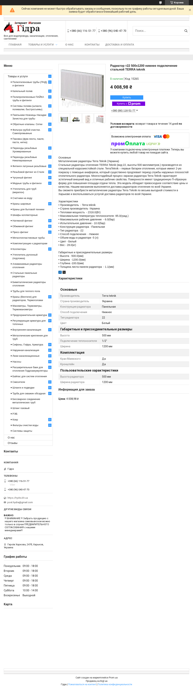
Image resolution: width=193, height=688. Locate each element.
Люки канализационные (25, 355)
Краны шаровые (21, 203)
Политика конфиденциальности (115, 684)
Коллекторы (19, 249)
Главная (15, 44)
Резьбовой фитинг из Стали (28, 172)
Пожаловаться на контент (82, 684)
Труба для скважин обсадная (28, 393)
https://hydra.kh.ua (18, 497)
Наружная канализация (25, 350)
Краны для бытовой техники (28, 209)
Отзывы (12, 443)
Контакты (92, 44)
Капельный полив (22, 91)
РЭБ (15, 413)
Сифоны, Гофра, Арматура (27, 344)
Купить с (128, 103)
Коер (15, 419)
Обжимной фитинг (22, 226)
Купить (127, 97)
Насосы (16, 361)
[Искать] (186, 31)
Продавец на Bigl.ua (96, 681)
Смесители (18, 382)
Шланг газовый (20, 408)
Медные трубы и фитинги (26, 183)
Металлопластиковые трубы (28, 237)
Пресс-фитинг (20, 232)
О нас (69, 44)
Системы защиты (22, 430)
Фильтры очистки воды (25, 425)
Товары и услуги (41, 44)
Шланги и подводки (23, 387)
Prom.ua (113, 677)
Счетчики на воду (22, 198)
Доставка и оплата (119, 44)
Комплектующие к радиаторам (29, 243)
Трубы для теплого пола (26, 291)
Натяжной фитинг (22, 220)
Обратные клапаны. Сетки (27, 124)
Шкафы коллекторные (25, 215)
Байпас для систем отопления (29, 376)
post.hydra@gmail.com (20, 502)
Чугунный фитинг (22, 177)
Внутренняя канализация (26, 329)
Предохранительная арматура (29, 315)
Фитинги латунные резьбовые (29, 166)
